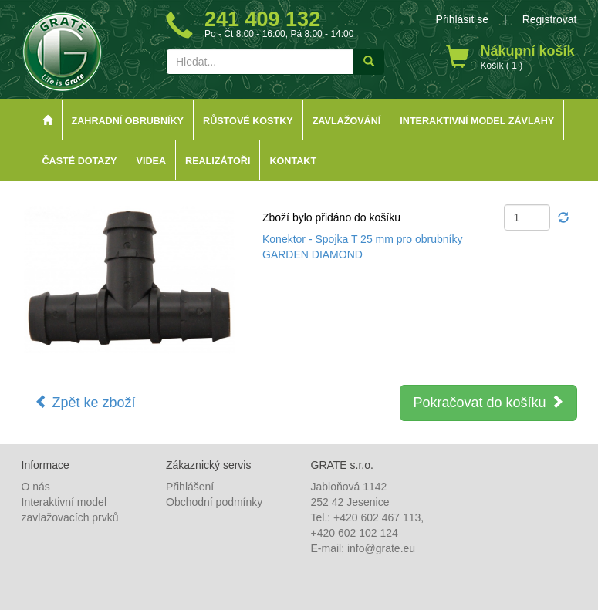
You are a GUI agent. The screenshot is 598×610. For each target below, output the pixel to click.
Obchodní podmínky (214, 502)
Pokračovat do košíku (488, 402)
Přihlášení (190, 486)
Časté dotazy (79, 161)
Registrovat (549, 19)
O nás (36, 486)
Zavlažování (347, 121)
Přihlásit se (462, 19)
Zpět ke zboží (85, 402)
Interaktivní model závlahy (477, 121)
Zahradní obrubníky (128, 121)
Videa (152, 161)
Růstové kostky (248, 121)
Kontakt (292, 161)
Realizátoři (217, 161)
